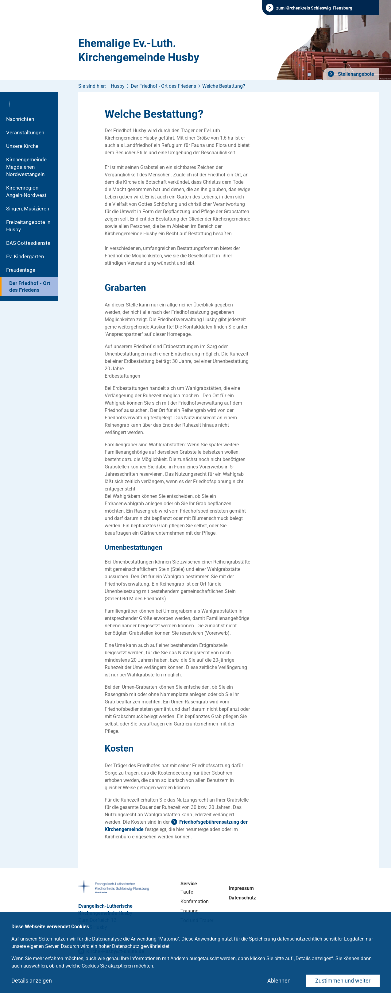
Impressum (241, 888)
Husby (118, 86)
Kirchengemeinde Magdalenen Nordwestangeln (26, 166)
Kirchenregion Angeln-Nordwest (26, 191)
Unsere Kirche (22, 146)
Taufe (186, 892)
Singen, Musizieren (27, 209)
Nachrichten (20, 119)
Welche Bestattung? (223, 86)
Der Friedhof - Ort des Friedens (29, 286)
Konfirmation (194, 901)
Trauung (189, 911)
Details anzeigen (31, 980)
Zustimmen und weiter (342, 980)
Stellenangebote (355, 74)
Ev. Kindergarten (25, 256)
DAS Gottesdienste (28, 243)
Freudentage (20, 270)
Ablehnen (279, 980)
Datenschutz (242, 898)
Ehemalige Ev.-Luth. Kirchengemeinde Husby (138, 50)
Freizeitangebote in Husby (28, 226)
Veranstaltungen (25, 132)
